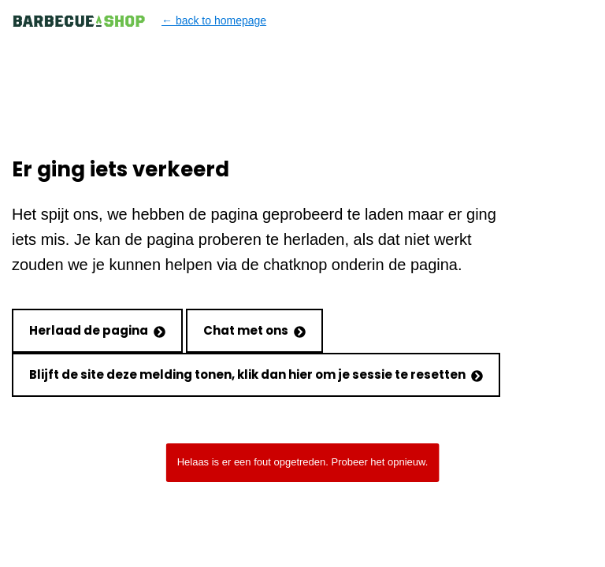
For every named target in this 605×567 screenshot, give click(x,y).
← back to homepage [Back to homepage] (139, 21)
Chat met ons (254, 330)
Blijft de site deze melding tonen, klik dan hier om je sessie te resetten (256, 374)
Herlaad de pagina (97, 330)
